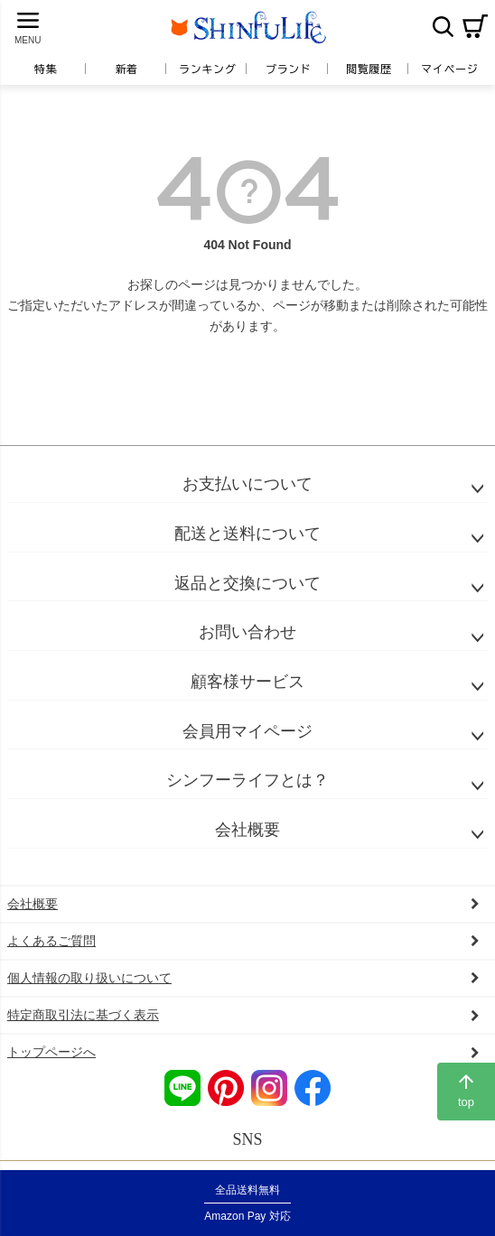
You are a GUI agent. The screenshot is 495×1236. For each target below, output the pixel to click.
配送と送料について (247, 534)
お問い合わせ (247, 632)
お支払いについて (247, 484)
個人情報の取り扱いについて (89, 978)
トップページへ (51, 1052)
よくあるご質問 (51, 941)
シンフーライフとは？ (247, 780)
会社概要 (247, 830)
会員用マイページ (247, 731)
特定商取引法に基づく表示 (83, 1015)
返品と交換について (247, 583)
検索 (442, 26)
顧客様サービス (247, 682)
